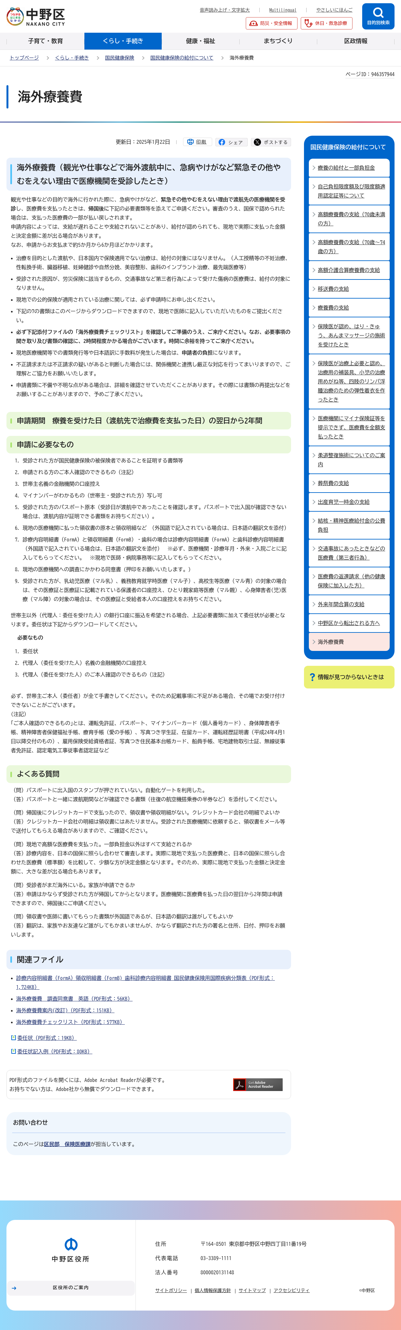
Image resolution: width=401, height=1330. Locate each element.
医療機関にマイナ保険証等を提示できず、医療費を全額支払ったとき (351, 427)
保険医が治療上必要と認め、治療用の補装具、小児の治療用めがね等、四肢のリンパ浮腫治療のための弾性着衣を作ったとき (351, 381)
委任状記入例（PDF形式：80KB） (54, 1051)
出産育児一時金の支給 (344, 502)
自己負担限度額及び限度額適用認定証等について (351, 191)
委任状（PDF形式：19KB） (47, 1037)
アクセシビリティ (292, 1290)
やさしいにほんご (334, 10)
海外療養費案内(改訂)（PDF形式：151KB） (65, 1010)
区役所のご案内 (71, 1287)
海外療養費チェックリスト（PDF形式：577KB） (70, 1022)
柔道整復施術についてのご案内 (351, 460)
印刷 (201, 142)
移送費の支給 (333, 288)
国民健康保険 (119, 57)
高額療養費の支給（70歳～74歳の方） (351, 247)
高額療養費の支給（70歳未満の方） (351, 219)
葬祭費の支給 (333, 483)
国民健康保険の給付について (181, 57)
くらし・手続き (72, 57)
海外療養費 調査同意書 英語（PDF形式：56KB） (74, 998)
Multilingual (283, 10)
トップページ (24, 57)
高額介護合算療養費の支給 (349, 270)
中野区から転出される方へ (349, 623)
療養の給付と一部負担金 (346, 167)
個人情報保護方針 (213, 1290)
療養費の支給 (333, 307)
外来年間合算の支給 (341, 604)
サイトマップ (252, 1290)
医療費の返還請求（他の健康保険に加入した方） (351, 581)
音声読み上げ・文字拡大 (225, 10)
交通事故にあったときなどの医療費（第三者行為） (351, 553)
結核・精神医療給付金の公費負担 (351, 525)
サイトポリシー (171, 1290)
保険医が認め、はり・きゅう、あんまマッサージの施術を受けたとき (351, 335)
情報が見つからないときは (351, 677)
